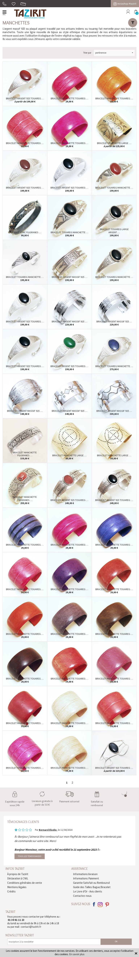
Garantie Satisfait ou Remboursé (91, 882)
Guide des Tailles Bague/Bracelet (92, 887)
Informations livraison (85, 874)
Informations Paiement (86, 878)
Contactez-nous (82, 895)
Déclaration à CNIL (17, 878)
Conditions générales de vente (24, 882)
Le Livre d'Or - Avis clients (87, 891)
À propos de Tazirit (17, 874)
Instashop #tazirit (124, 3)
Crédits (11, 891)
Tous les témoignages (29, 856)
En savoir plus (77, 954)
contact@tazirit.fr (31, 926)
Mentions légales (16, 887)
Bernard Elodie (48, 829)
